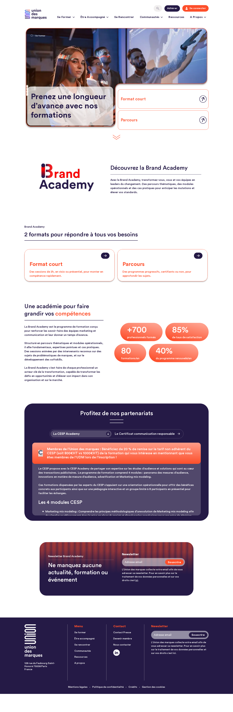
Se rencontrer (124, 17)
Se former (66, 17)
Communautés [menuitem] (82, 651)
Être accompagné (94, 17)
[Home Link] (32, 36)
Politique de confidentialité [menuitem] (108, 687)
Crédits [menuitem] (132, 687)
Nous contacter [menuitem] (122, 645)
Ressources (176, 17)
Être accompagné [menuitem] (84, 638)
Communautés (151, 17)
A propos (198, 17)
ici (136, 580)
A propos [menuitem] (79, 663)
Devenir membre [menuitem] (122, 638)
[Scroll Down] (116, 137)
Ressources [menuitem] (81, 657)
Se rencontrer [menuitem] (82, 645)
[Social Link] (116, 652)
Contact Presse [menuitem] (122, 632)
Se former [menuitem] (80, 632)
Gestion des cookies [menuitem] (153, 687)
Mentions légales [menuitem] (78, 687)
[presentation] (69, 265)
